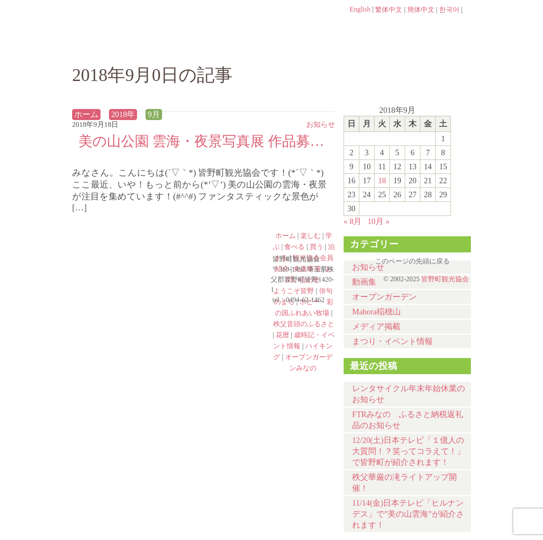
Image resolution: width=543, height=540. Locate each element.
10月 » (378, 221)
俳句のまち (221, 247)
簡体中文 (420, 9)
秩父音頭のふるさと (221, 320)
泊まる (437, 49)
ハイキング (121, 357)
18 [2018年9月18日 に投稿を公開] (382, 180)
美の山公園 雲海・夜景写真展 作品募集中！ (203, 141)
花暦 (282, 335)
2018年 (123, 114)
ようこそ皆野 (121, 247)
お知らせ (320, 124)
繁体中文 (388, 9)
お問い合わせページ (422, 25)
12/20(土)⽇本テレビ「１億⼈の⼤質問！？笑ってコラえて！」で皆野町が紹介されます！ (408, 451)
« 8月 (352, 221)
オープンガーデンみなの (221, 357)
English (360, 9)
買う (368, 49)
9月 (154, 114)
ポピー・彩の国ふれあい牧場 (121, 320)
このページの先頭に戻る (462, 258)
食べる (300, 49)
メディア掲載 (376, 326)
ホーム (100, 49)
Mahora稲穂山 (376, 311)
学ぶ (232, 49)
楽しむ (163, 49)
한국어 (449, 9)
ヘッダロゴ (129, 21)
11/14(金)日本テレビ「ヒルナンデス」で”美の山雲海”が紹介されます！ (408, 513)
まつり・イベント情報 (392, 341)
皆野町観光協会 (445, 279)
